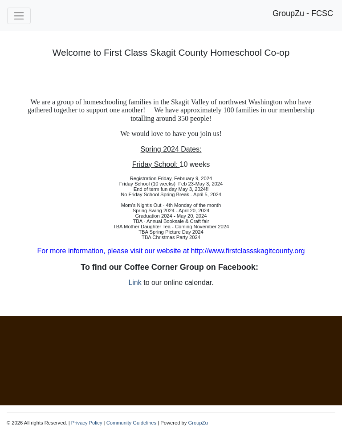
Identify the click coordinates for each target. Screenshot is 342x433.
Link (134, 282)
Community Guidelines (131, 422)
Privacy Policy (86, 422)
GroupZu (198, 422)
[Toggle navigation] (19, 16)
